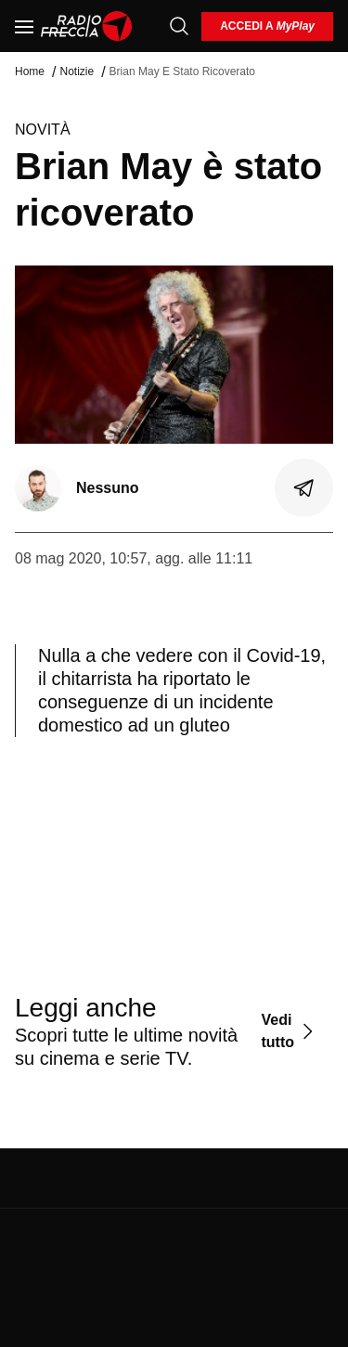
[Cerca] (179, 26)
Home (30, 71)
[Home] (87, 26)
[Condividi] (304, 488)
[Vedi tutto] (289, 1030)
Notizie (76, 71)
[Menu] (24, 26)
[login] (267, 26)
